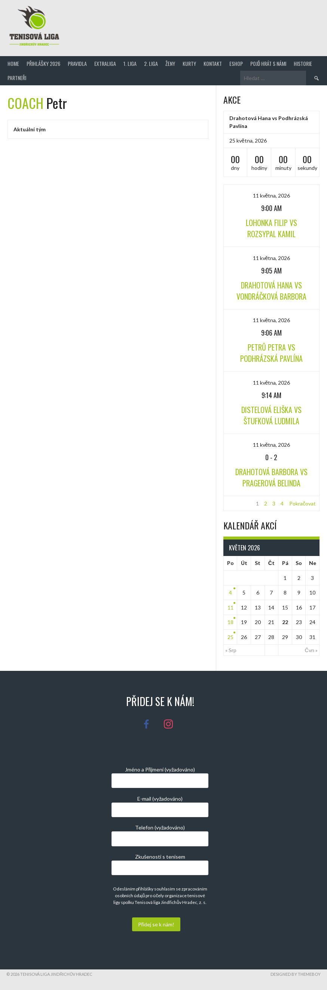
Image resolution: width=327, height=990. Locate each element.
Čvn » (311, 650)
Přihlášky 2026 (43, 63)
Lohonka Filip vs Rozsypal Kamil (271, 228)
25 (230, 637)
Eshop (236, 63)
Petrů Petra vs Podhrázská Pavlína (271, 353)
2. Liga (151, 63)
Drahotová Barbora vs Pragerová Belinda (271, 477)
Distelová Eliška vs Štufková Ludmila (271, 415)
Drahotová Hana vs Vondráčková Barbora (271, 290)
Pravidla (77, 63)
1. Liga (130, 63)
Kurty (189, 63)
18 (230, 622)
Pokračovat (302, 503)
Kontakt (213, 63)
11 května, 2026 (271, 195)
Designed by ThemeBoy (296, 974)
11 (230, 607)
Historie (303, 63)
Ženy (170, 63)
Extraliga (105, 63)
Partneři (16, 78)
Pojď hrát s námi (268, 63)
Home (13, 63)
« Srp (230, 650)
